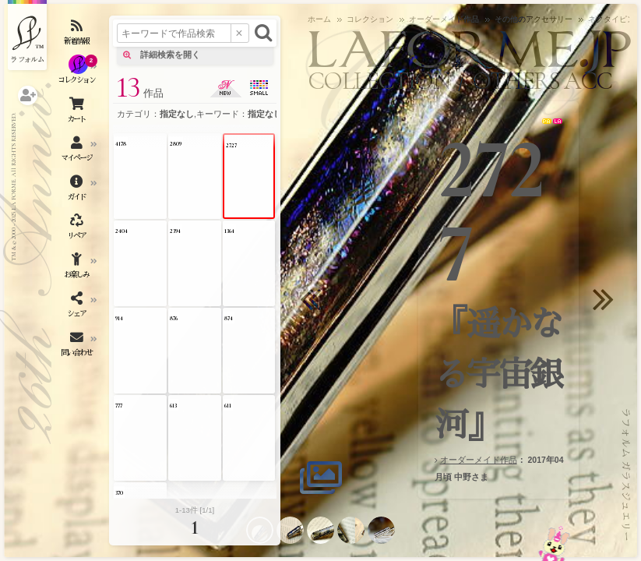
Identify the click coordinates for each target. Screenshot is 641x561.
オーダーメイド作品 (478, 459)
